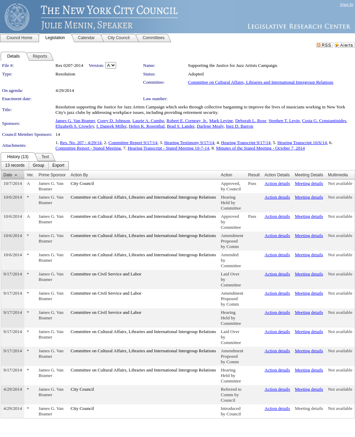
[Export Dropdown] (58, 166)
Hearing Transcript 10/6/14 (302, 142)
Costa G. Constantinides (324, 120)
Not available (340, 183)
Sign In (346, 4)
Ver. (30, 175)
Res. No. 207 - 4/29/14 (80, 142)
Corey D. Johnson (113, 120)
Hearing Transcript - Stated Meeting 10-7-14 (168, 148)
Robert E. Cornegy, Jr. (186, 120)
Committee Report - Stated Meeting (88, 148)
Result (254, 175)
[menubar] (35, 165)
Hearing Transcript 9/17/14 (245, 142)
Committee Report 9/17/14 (133, 142)
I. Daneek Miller (111, 126)
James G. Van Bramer (75, 120)
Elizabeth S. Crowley (74, 126)
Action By (79, 175)
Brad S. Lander (180, 126)
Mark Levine (221, 120)
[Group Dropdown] (38, 166)
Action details (277, 183)
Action (226, 175)
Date (7, 175)
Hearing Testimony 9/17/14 (189, 142)
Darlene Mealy (210, 126)
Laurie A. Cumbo (148, 120)
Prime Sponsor (52, 175)
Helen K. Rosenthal (147, 126)
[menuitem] (15, 166)
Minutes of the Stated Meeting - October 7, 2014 (260, 148)
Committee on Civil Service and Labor (106, 273)
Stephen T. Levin (284, 120)
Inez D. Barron (239, 126)
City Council (82, 183)
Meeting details (309, 183)
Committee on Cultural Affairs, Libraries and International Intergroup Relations (260, 82)
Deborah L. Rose (250, 120)
